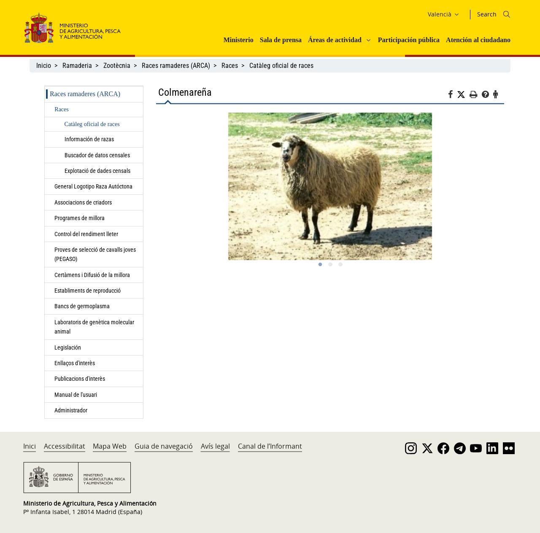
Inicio (43, 66)
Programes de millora (79, 218)
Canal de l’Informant (270, 446)
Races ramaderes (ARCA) (176, 66)
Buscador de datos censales (97, 155)
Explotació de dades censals (97, 170)
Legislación (67, 347)
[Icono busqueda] (506, 14)
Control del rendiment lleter (86, 234)
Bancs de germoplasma (82, 306)
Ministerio (239, 39)
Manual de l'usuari (77, 394)
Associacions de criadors (83, 202)
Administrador (70, 410)
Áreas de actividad (335, 39)
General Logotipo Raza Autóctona (93, 186)
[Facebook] (452, 96)
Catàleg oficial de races (281, 66)
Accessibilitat (64, 446)
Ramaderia (77, 66)
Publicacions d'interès (80, 378)
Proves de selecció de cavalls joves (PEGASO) (95, 254)
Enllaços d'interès (74, 363)
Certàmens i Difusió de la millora (92, 275)
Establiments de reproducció (87, 290)
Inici (29, 446)
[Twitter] (463, 95)
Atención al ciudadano (478, 39)
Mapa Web (110, 446)
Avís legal (215, 446)
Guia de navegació (164, 446)
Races (229, 66)
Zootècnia (116, 66)
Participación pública (409, 39)
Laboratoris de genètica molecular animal (94, 327)
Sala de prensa (281, 39)
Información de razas (89, 139)
